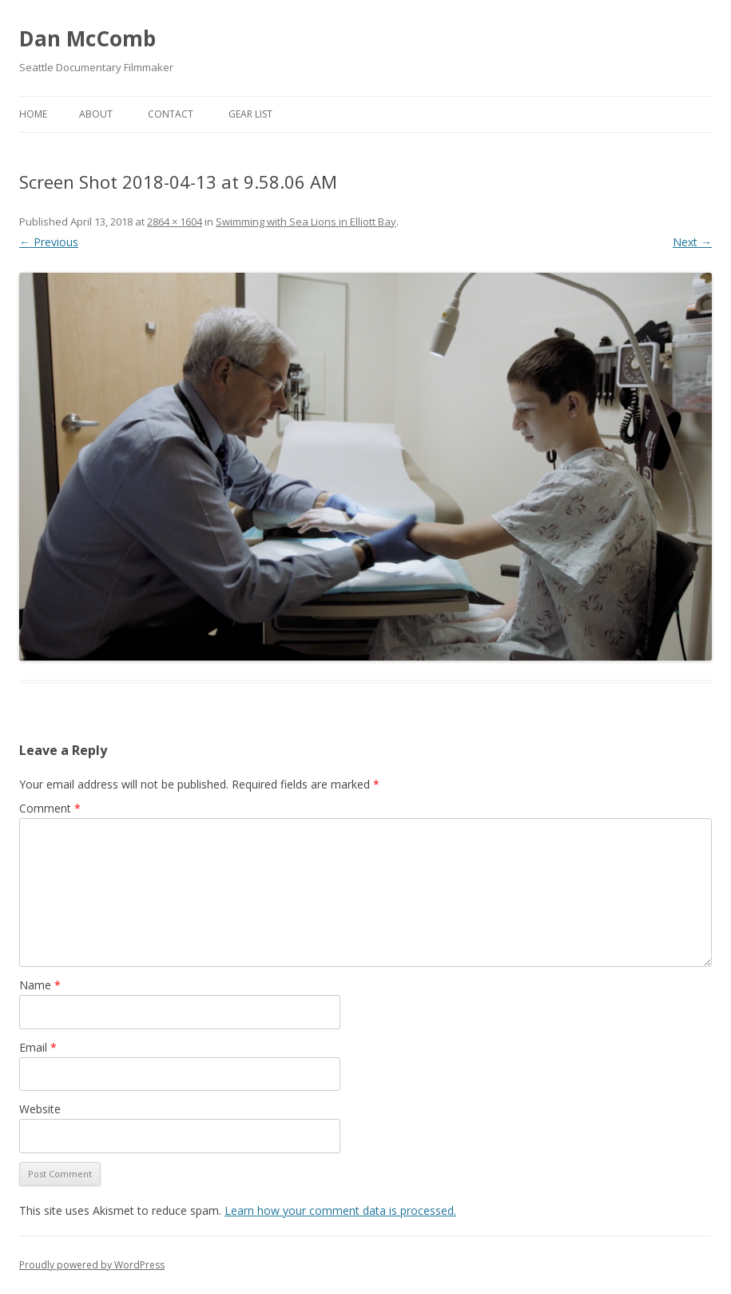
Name (40, 984)
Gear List (250, 114)
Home (33, 114)
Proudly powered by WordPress (92, 1265)
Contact (170, 114)
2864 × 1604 (174, 221)
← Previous (48, 242)
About (96, 114)
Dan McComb (87, 38)
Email (38, 1047)
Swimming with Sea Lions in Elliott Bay (306, 221)
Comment (50, 808)
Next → (692, 242)
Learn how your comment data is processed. (340, 1210)
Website (40, 1108)
